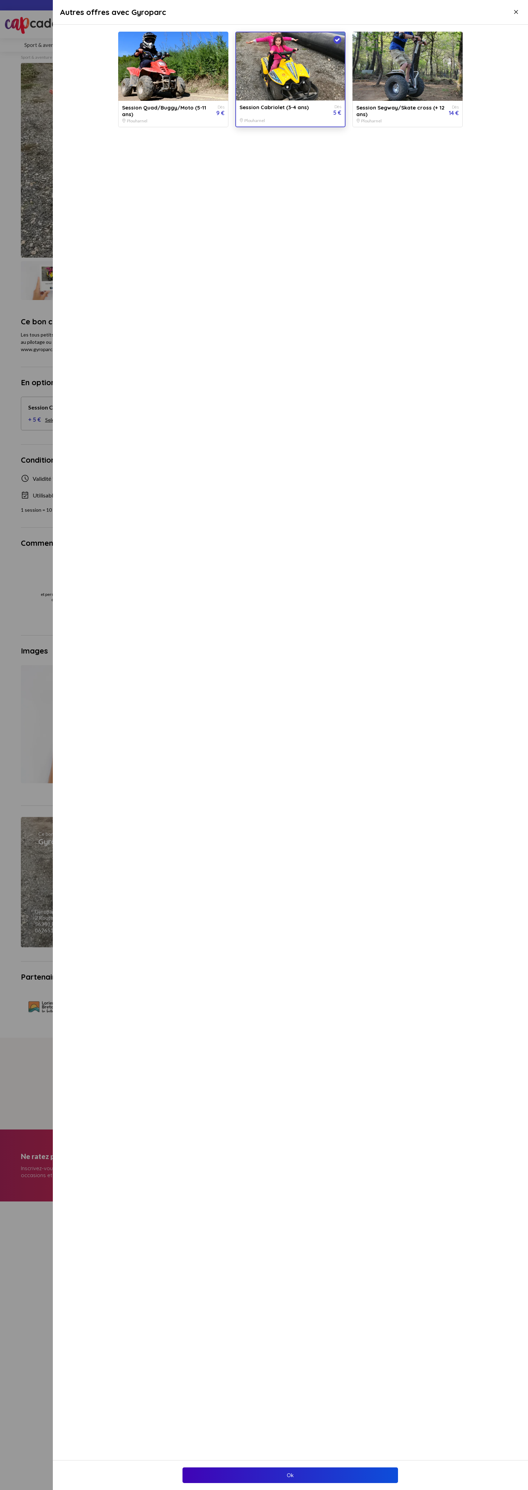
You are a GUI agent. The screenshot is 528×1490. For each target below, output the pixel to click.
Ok (290, 1475)
